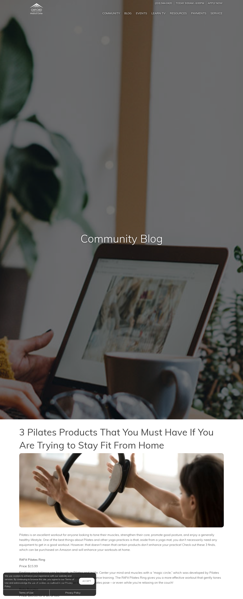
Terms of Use (26, 592)
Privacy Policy (72, 592)
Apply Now (215, 3)
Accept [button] (86, 581)
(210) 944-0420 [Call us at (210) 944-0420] (163, 3)
